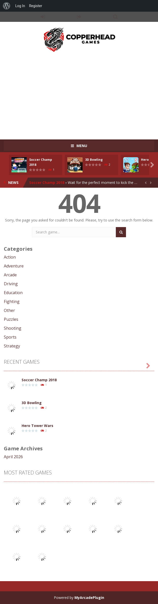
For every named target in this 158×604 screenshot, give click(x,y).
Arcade (10, 275)
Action (10, 257)
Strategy (12, 346)
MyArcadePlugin (89, 597)
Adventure (14, 266)
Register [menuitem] (35, 6)
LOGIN (43, 17)
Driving (11, 284)
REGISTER (79, 17)
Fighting (12, 301)
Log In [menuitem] (20, 6)
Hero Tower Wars (37, 425)
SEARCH (115, 17)
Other (9, 310)
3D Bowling (94, 159)
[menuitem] (6, 6)
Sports (10, 337)
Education (13, 292)
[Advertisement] (81, 93)
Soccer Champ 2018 (46, 182)
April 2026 (13, 456)
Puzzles (11, 319)
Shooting (12, 328)
